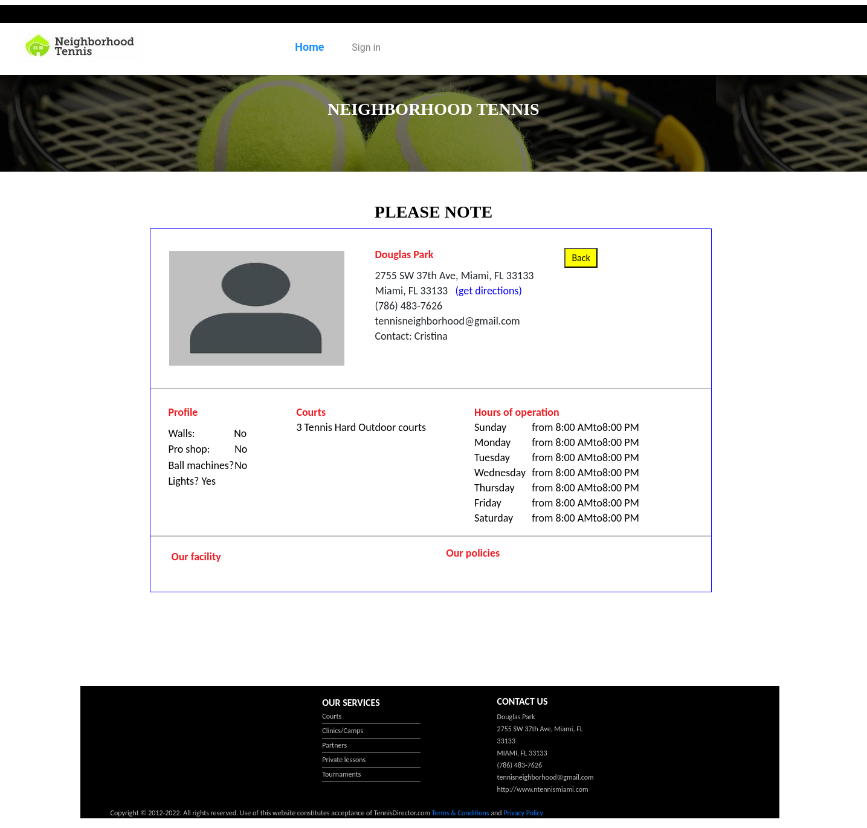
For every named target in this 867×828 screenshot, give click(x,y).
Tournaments (341, 774)
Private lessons (344, 759)
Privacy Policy (523, 813)
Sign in (366, 47)
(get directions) (486, 290)
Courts (331, 716)
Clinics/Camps (342, 730)
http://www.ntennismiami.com (542, 789)
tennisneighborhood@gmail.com (545, 777)
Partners (334, 745)
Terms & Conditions (460, 813)
